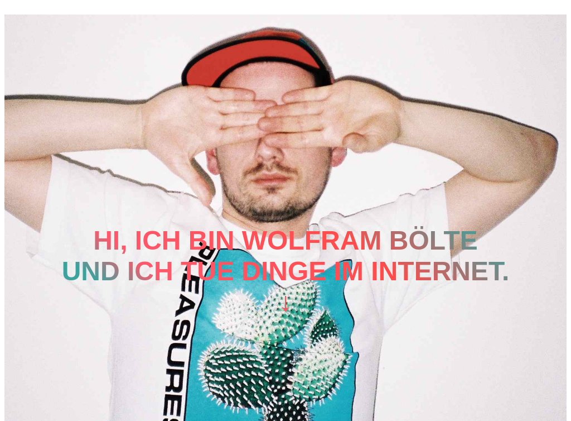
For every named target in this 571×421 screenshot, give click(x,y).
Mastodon (30, 9)
